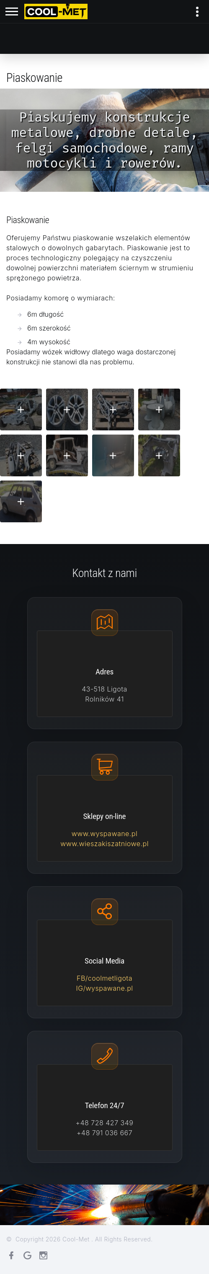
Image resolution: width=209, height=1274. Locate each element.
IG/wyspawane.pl (104, 988)
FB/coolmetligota (104, 978)
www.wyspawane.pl (104, 833)
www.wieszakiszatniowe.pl (104, 843)
